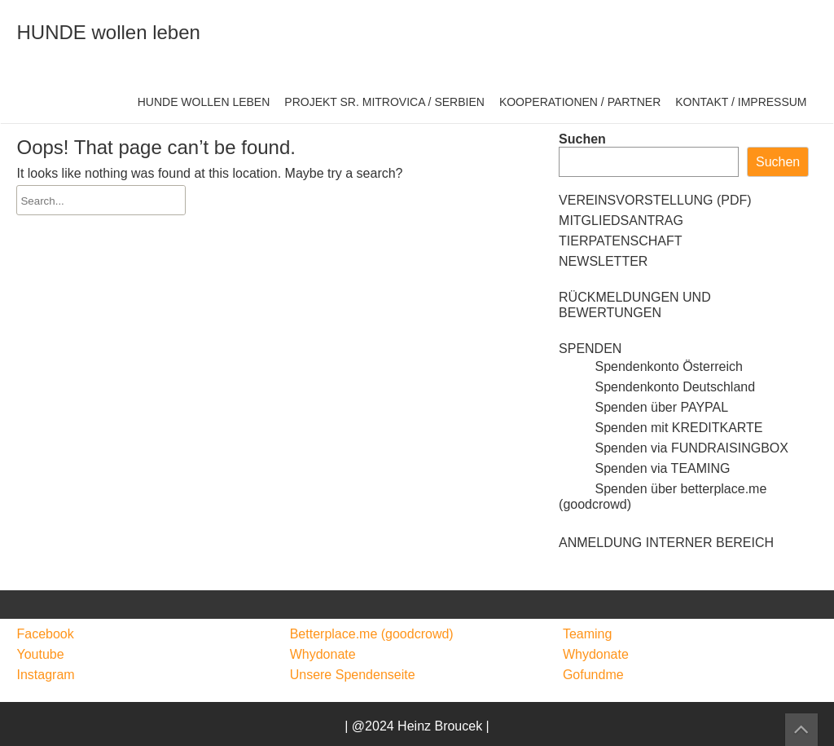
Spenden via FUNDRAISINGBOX (673, 448)
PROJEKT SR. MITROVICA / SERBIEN (384, 102)
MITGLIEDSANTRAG (621, 220)
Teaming (587, 634)
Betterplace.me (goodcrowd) (372, 634)
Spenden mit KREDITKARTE (660, 427)
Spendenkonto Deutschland (657, 387)
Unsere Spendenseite (352, 674)
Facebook (44, 634)
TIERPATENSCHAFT (620, 241)
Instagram (45, 674)
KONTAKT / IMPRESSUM (740, 102)
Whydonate (323, 654)
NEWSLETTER (603, 261)
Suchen (582, 139)
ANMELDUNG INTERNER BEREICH (666, 542)
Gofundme (593, 674)
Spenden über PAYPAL (643, 407)
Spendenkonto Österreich (651, 366)
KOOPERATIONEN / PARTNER (580, 102)
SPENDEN (590, 348)
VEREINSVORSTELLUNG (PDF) (655, 200)
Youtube (40, 654)
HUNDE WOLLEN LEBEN (204, 102)
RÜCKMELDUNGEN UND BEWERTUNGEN (635, 304)
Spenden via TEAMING (644, 468)
